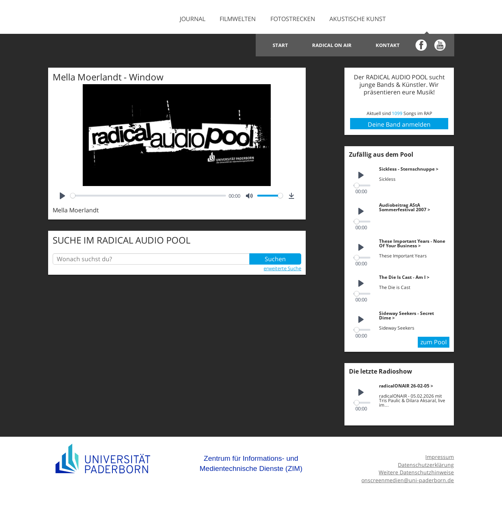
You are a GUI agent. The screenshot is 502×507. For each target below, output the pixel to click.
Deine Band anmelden (399, 124)
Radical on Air (332, 45)
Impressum (439, 456)
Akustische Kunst (357, 19)
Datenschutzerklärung (426, 464)
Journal (192, 19)
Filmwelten (238, 19)
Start (280, 45)
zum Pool (433, 342)
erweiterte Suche (282, 268)
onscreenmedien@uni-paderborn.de (407, 480)
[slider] (148, 195)
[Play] (62, 196)
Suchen (275, 259)
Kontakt (388, 45)
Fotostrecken (292, 19)
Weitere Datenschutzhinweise (416, 472)
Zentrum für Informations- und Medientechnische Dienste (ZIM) (251, 463)
